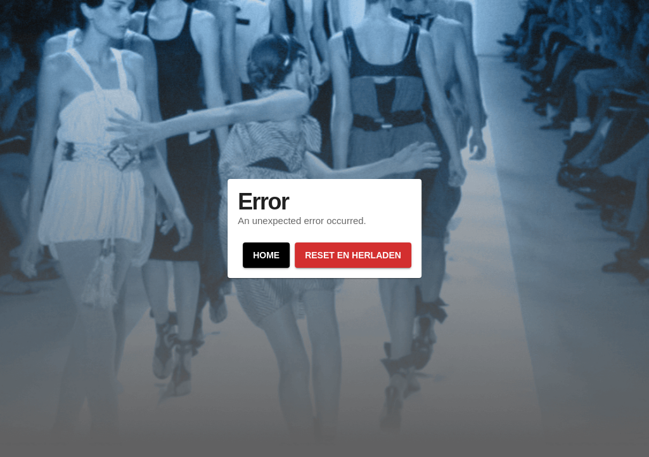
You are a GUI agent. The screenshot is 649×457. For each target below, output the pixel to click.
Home (266, 255)
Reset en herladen (353, 255)
